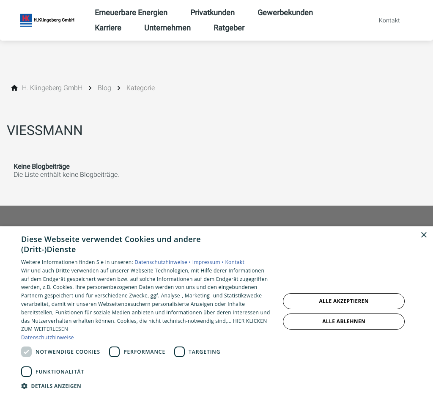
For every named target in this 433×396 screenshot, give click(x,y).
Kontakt (234, 262)
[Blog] (104, 88)
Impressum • (208, 262)
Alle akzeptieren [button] (344, 301)
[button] (146, 386)
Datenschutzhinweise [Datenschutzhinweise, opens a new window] (47, 337)
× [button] (423, 235)
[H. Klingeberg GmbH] (52, 88)
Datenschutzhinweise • (163, 262)
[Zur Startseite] (47, 20)
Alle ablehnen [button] (343, 321)
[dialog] (216, 311)
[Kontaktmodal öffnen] (383, 20)
